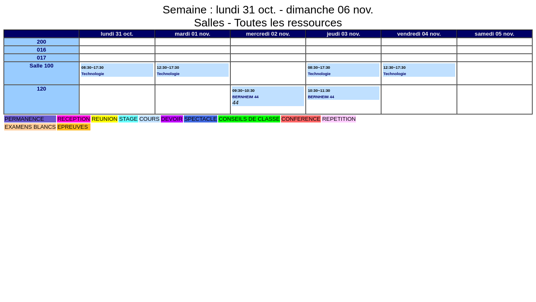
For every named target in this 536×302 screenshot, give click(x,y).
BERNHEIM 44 (245, 97)
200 (41, 42)
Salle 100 (42, 65)
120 (41, 89)
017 (41, 58)
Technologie (92, 74)
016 (41, 50)
